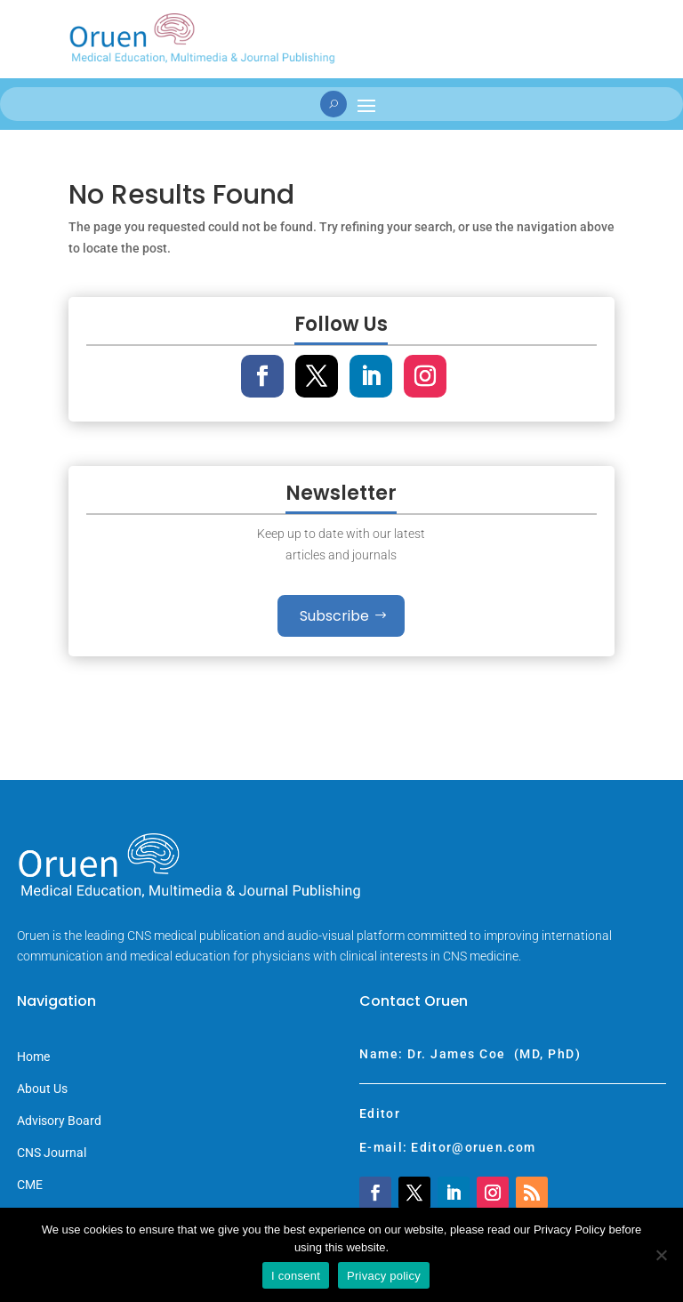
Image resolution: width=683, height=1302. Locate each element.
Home (33, 1057)
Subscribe (334, 616)
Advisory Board (59, 1121)
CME (30, 1185)
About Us (42, 1089)
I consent (295, 1275)
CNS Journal (51, 1153)
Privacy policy (384, 1275)
